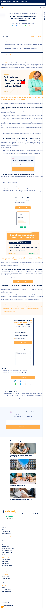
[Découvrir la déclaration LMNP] (23, 342)
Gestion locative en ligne (14, 13)
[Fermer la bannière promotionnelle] (44, 1)
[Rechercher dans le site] (41, 8)
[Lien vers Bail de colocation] (23, 532)
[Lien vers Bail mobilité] (23, 528)
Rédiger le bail (23, 207)
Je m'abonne (23, 169)
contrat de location (21, 188)
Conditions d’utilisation (34, 429)
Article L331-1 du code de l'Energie (21, 372)
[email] (23, 164)
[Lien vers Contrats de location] (23, 522)
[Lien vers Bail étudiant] (23, 530)
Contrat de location (24, 13)
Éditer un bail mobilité (23, 281)
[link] (23, 227)
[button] (44, 8)
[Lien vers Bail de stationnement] (23, 534)
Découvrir (23, 3)
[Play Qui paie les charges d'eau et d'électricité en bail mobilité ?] (23, 82)
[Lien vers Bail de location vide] (23, 526)
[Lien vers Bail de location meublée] (23, 524)
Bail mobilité (32, 13)
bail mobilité (4, 62)
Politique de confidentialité (23, 429)
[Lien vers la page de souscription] (23, 218)
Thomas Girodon (12, 391)
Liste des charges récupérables (20, 370)
